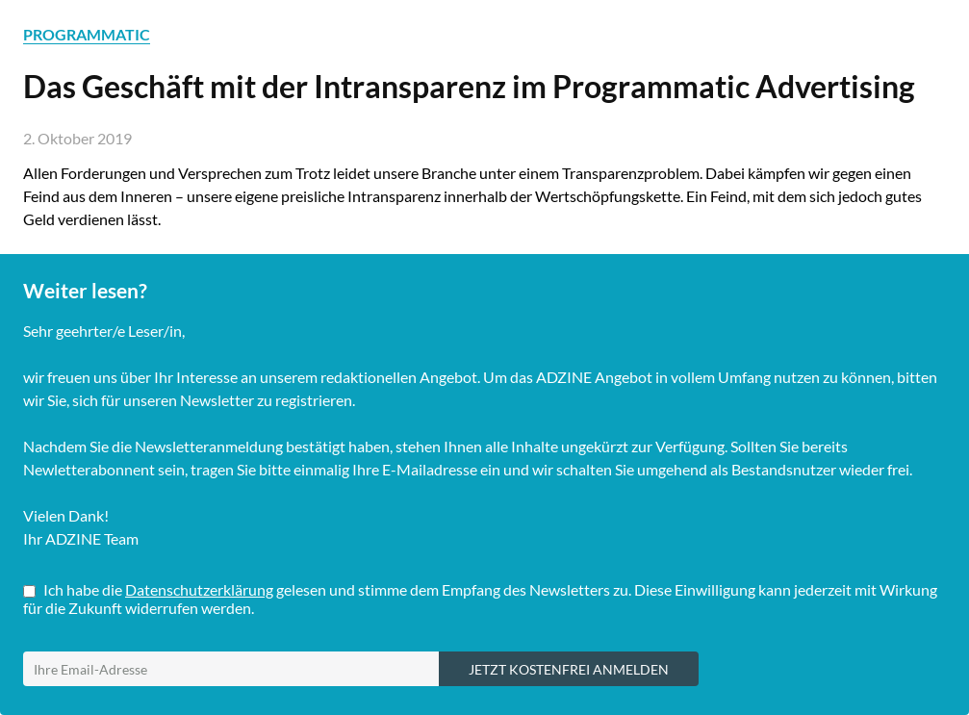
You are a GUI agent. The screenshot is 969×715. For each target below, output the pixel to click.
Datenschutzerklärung (199, 589)
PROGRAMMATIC (86, 34)
